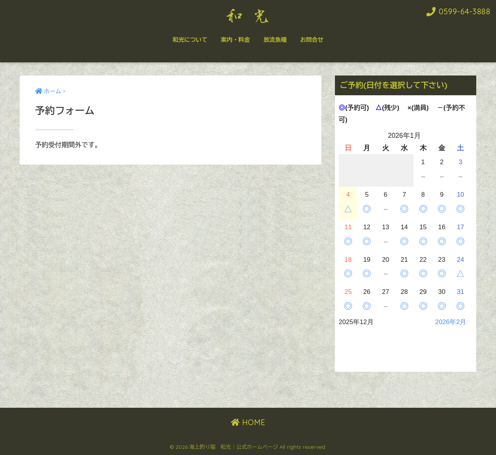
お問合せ (311, 39)
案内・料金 (235, 39)
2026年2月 (451, 322)
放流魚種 (275, 39)
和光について (190, 39)
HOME (248, 422)
